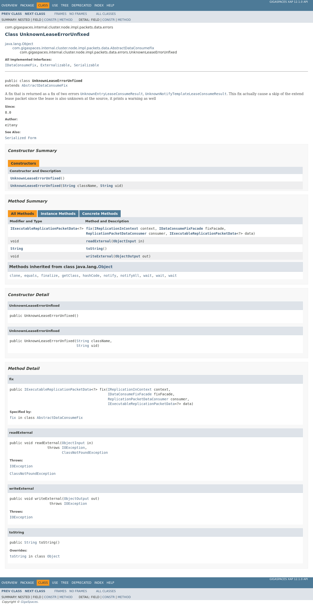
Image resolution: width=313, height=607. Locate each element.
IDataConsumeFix (20, 65)
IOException (73, 448)
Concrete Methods (100, 214)
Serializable (86, 65)
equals (30, 276)
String (69, 186)
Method (66, 20)
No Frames (78, 14)
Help (110, 5)
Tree (65, 5)
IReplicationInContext (116, 228)
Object (105, 266)
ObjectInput (124, 241)
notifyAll (129, 276)
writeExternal (99, 256)
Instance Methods (58, 214)
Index (99, 5)
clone (15, 276)
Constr (50, 20)
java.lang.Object (19, 44)
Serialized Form (20, 138)
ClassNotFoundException (85, 453)
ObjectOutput (127, 256)
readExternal (98, 241)
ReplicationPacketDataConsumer (116, 233)
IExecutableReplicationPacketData (43, 228)
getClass (70, 276)
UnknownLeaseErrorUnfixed (35, 178)
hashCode (91, 276)
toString (94, 249)
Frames (61, 14)
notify (110, 276)
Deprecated (81, 5)
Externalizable (55, 65)
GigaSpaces (29, 602)
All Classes (106, 14)
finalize (49, 276)
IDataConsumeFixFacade (181, 228)
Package (27, 5)
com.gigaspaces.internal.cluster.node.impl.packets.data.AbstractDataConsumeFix (83, 48)
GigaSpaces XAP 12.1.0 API (289, 1)
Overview (9, 5)
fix (89, 228)
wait (147, 276)
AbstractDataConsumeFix (44, 85)
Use (55, 5)
